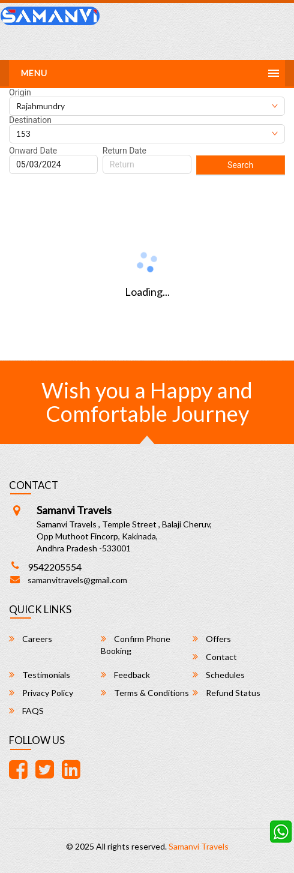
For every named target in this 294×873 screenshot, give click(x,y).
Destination (30, 120)
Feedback (125, 675)
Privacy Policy (41, 693)
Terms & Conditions (145, 693)
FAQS (26, 711)
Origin (20, 92)
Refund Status (226, 693)
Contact (215, 657)
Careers (30, 639)
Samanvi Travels (199, 846)
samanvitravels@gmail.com (77, 580)
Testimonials (39, 675)
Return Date (124, 150)
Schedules (219, 675)
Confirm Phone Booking (135, 645)
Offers (212, 639)
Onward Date (33, 150)
